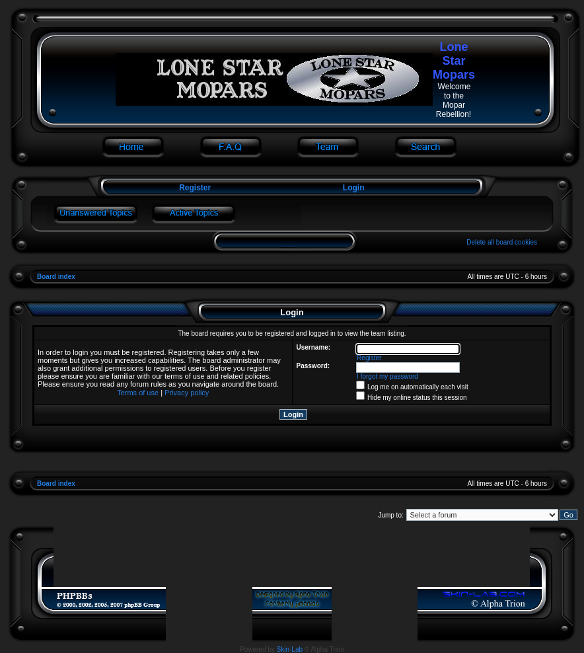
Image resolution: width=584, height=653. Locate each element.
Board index (56, 276)
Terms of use (138, 393)
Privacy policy (186, 393)
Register (194, 187)
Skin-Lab (290, 649)
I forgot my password (387, 376)
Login (354, 187)
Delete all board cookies (501, 242)
